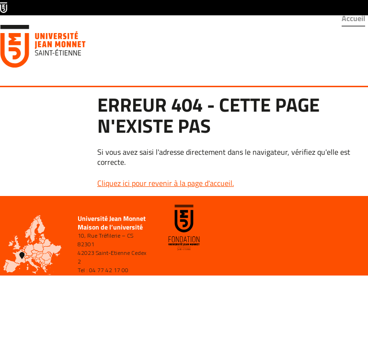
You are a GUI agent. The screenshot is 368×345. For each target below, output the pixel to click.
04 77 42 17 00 (108, 270)
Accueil (353, 18)
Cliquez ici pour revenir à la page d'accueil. (165, 183)
